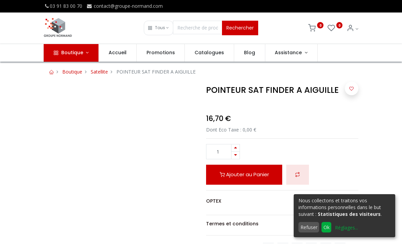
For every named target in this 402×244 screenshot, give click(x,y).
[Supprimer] (235, 155)
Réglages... (346, 227)
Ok (326, 227)
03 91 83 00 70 (63, 6)
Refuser (308, 227)
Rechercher (240, 27)
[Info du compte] (352, 28)
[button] (158, 28)
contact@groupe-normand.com (124, 6)
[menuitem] (117, 53)
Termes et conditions (232, 223)
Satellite (99, 71)
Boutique (72, 71)
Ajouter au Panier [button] (244, 174)
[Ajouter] (235, 147)
